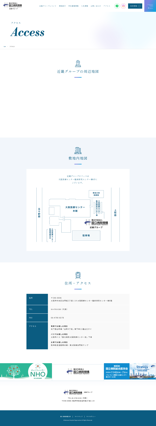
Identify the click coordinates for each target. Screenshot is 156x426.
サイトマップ (79, 416)
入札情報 (84, 6)
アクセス (106, 6)
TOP (5, 46)
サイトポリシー (93, 416)
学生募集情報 (73, 6)
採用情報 (133, 6)
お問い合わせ (96, 6)
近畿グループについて (47, 6)
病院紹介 (62, 6)
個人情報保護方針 (63, 416)
